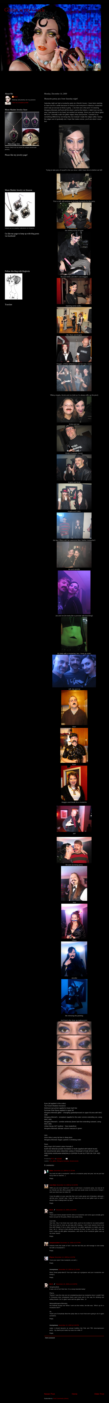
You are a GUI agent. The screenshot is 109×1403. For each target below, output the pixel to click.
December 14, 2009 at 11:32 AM (64, 1170)
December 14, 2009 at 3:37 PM (70, 1242)
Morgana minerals (63, 1161)
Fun (50, 1161)
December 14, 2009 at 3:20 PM (66, 1210)
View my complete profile (20, 102)
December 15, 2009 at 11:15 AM (69, 1269)
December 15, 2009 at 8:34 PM (69, 1325)
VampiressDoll (54, 1242)
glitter (54, 1161)
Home (74, 1394)
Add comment (50, 1338)
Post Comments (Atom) (60, 1398)
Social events (74, 1161)
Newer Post (49, 1394)
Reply (51, 1178)
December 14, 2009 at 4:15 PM (65, 1257)
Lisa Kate (52, 1185)
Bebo (51, 1170)
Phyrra (51, 1257)
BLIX (51, 1210)
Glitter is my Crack (24, 10)
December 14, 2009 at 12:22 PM (67, 1185)
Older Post (99, 1394)
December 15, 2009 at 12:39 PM (66, 1284)
